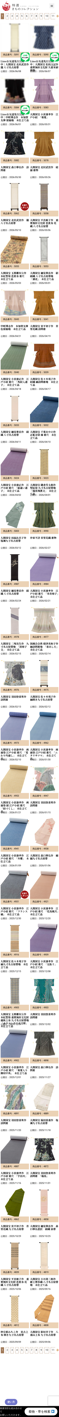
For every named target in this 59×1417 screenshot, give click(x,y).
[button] (51, 5)
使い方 (11, 1401)
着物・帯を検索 (41, 1411)
